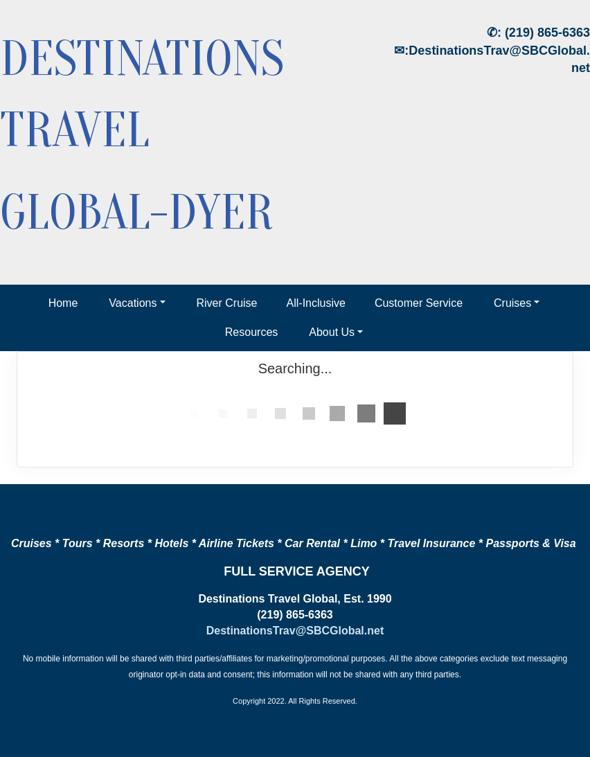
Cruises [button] (512, 303)
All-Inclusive (316, 303)
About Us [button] (332, 332)
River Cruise (227, 303)
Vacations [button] (133, 303)
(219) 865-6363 (547, 32)
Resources (251, 332)
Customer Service (419, 303)
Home (63, 303)
